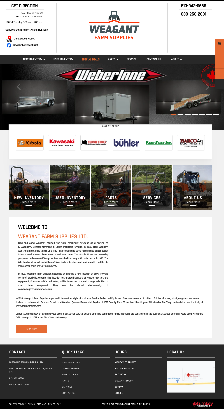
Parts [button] (111, 59)
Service (131, 59)
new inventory (71, 362)
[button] (17, 97)
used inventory (71, 368)
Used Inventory (63, 59)
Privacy (22, 404)
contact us (68, 393)
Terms (31, 404)
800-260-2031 (193, 14)
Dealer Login (54, 404)
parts (65, 380)
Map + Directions (19, 384)
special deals (70, 374)
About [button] (175, 59)
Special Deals (91, 59)
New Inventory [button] (32, 59)
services (67, 386)
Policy (12, 404)
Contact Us (153, 59)
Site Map (41, 404)
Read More (31, 329)
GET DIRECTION (23, 6)
